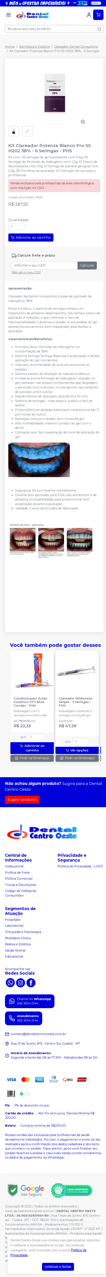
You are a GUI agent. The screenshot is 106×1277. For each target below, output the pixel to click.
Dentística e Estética (34, 47)
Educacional (14, 957)
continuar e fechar (58, 1266)
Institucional (14, 866)
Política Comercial (18, 878)
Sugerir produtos (22, 800)
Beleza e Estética (18, 944)
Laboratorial (14, 926)
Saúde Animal (15, 950)
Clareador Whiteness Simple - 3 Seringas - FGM (75, 702)
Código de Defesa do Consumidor (20, 893)
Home (10, 47)
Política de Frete (17, 872)
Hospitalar (13, 920)
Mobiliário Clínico (18, 938)
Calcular (87, 265)
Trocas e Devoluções (20, 885)
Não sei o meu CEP (26, 272)
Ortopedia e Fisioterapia (23, 932)
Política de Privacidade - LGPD (80, 866)
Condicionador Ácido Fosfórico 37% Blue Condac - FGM (30, 702)
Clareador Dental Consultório (76, 47)
